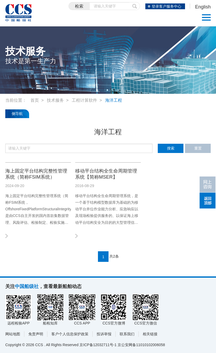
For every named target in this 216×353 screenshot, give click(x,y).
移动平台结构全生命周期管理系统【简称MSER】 (106, 174)
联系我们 (127, 334)
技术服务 (55, 100)
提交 (134, 6)
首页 (34, 100)
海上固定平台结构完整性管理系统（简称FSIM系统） (36, 174)
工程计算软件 (84, 100)
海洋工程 (113, 100)
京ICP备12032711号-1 (97, 345)
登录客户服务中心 (166, 6)
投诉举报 (104, 334)
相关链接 (150, 334)
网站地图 (12, 334)
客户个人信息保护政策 (69, 334)
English (203, 7)
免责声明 (35, 334)
